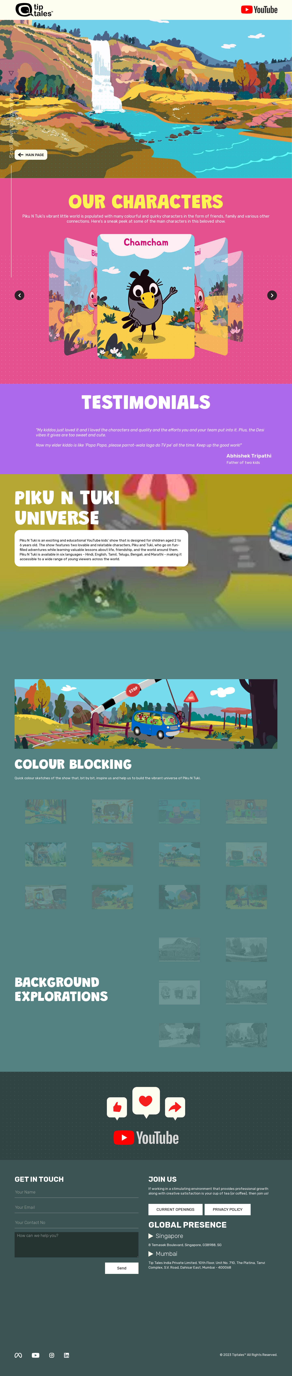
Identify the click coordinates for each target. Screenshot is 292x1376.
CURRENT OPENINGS (175, 1209)
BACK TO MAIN (31, 155)
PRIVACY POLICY (228, 1209)
